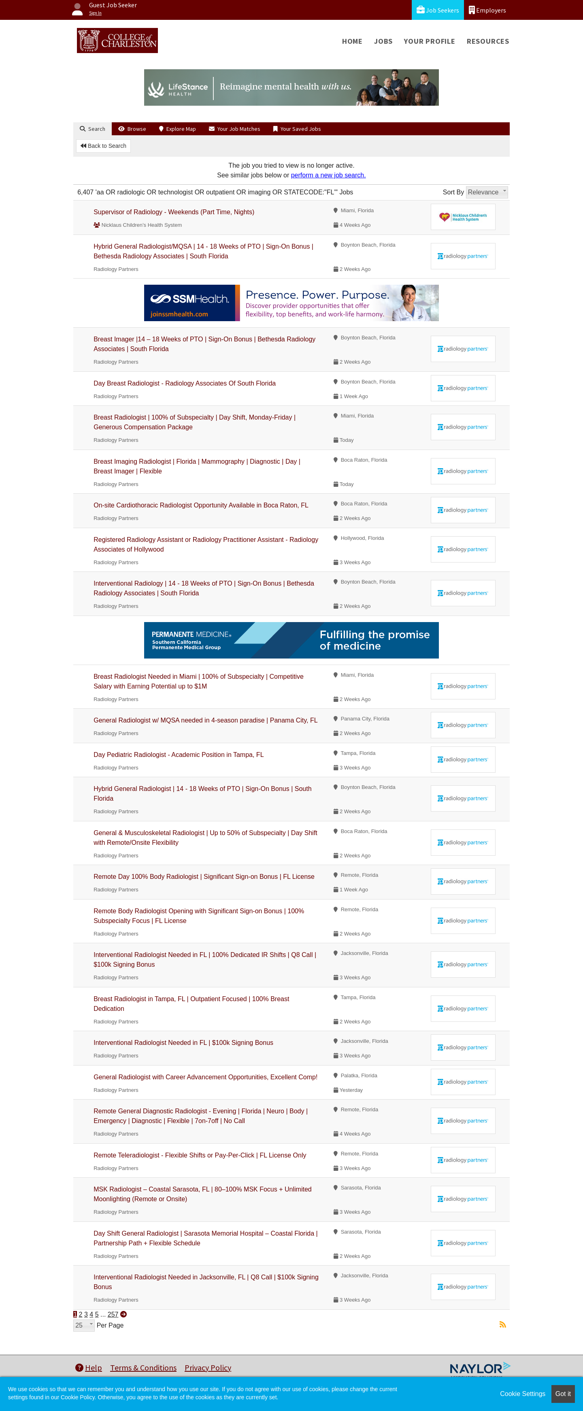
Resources (488, 41)
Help (88, 1367)
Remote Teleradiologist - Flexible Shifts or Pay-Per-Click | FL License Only (200, 1155)
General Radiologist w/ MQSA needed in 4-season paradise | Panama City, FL (205, 720)
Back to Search (103, 146)
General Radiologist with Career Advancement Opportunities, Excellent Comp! (205, 1077)
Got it (563, 1393)
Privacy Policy (208, 1367)
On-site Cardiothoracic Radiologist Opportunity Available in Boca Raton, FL (201, 505)
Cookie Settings (522, 1393)
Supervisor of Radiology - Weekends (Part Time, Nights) (174, 212)
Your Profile (429, 41)
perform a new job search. (328, 175)
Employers (487, 10)
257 (113, 1314)
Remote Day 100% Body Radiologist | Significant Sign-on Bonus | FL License (204, 876)
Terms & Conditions (143, 1367)
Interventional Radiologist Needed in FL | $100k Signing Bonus (183, 1042)
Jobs (383, 41)
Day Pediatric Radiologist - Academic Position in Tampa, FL (179, 754)
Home (352, 41)
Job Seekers (438, 10)
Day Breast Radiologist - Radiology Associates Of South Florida (185, 383)
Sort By (453, 192)
